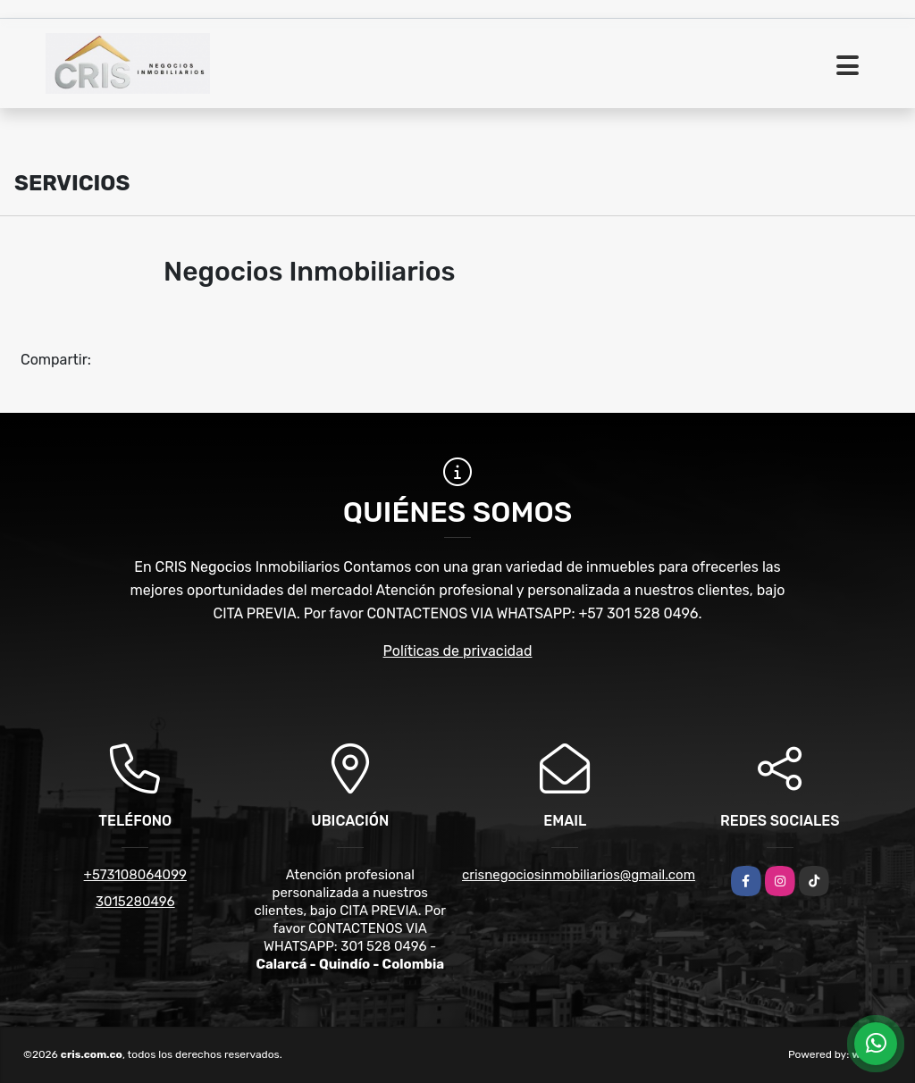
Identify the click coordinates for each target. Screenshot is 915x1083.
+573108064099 (135, 875)
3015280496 (135, 902)
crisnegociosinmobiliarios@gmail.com (578, 875)
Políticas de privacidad (458, 650)
